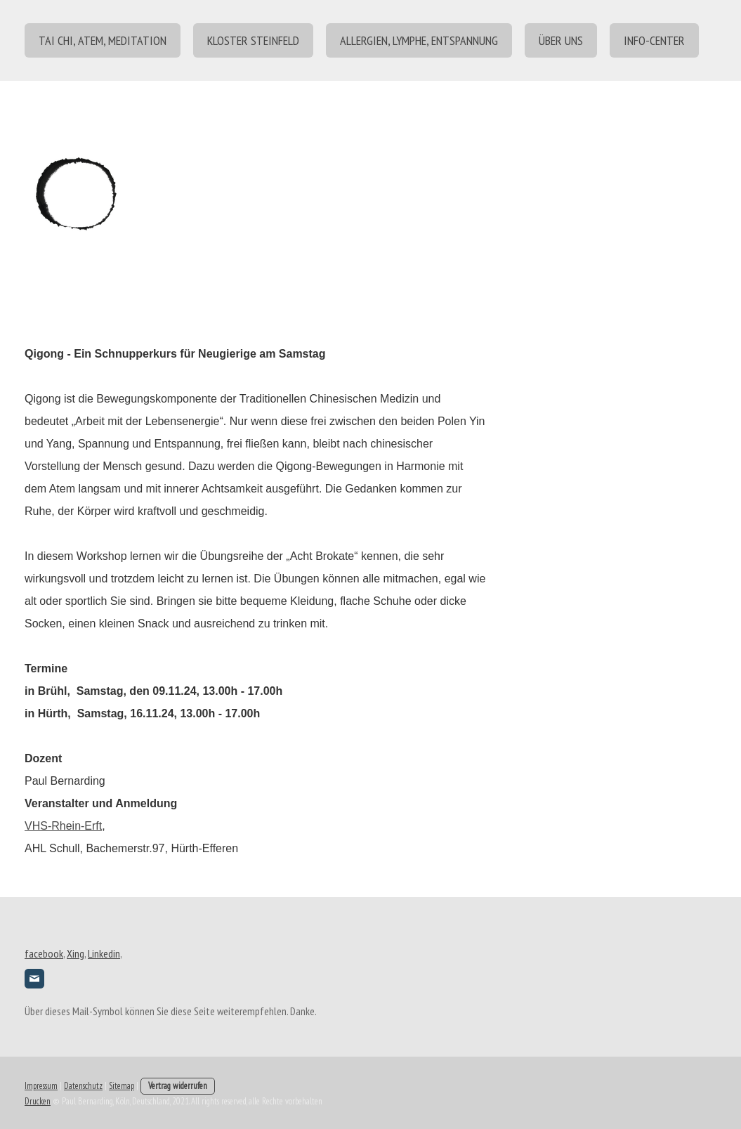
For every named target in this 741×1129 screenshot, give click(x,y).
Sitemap (121, 1086)
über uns (561, 40)
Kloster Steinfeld (253, 40)
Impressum (41, 1086)
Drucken (38, 1101)
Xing (75, 953)
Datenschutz (83, 1086)
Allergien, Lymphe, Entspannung (419, 40)
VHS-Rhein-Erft (63, 826)
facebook (44, 953)
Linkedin (104, 953)
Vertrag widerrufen (177, 1086)
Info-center (654, 40)
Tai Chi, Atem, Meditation (102, 40)
